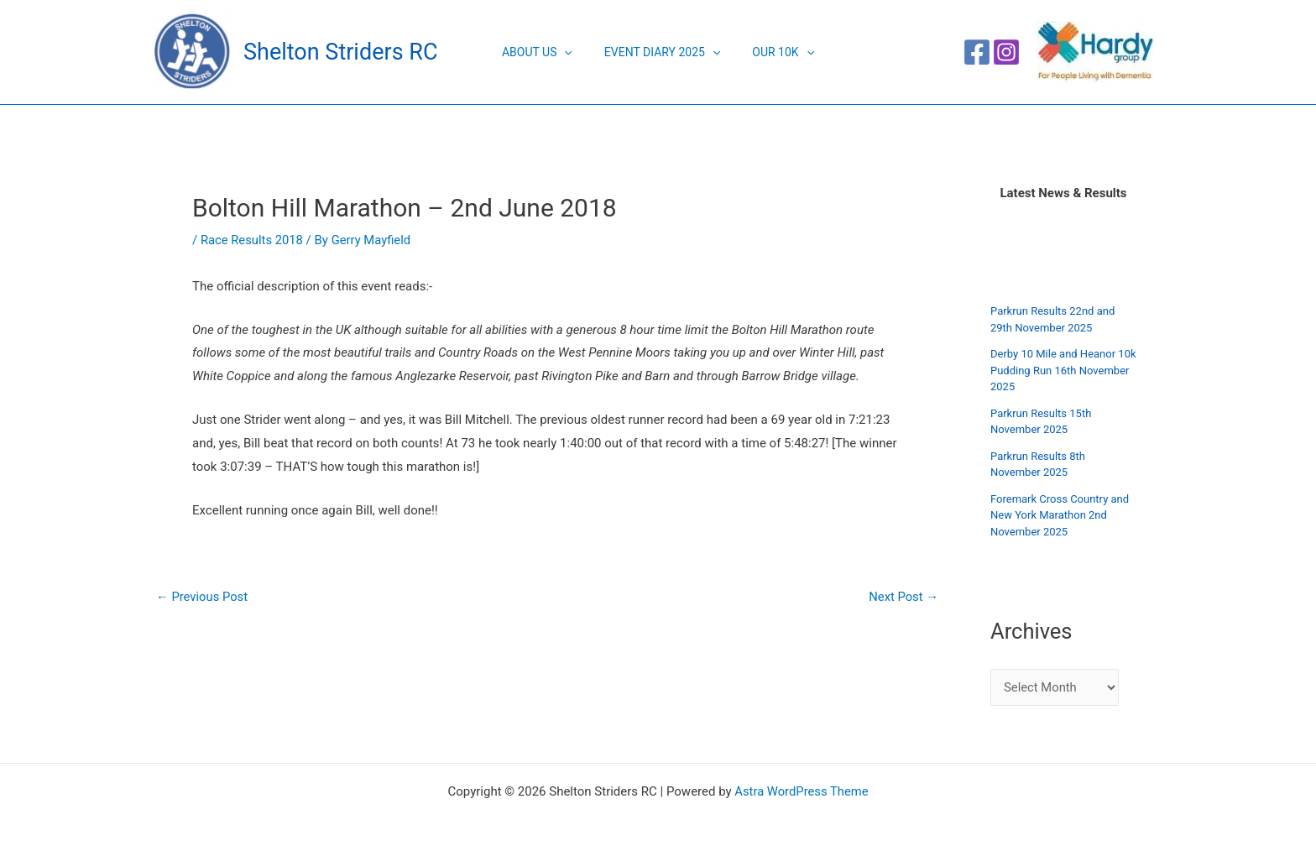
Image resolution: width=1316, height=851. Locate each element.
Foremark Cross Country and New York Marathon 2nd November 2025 (1059, 515)
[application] (572, 52)
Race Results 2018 (253, 240)
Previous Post (202, 597)
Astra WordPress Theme (802, 791)
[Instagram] (1006, 52)
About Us (545, 52)
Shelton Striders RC (340, 52)
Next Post (903, 597)
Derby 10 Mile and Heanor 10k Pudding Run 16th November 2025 (1063, 370)
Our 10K (775, 52)
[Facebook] (977, 52)
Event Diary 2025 (662, 52)
